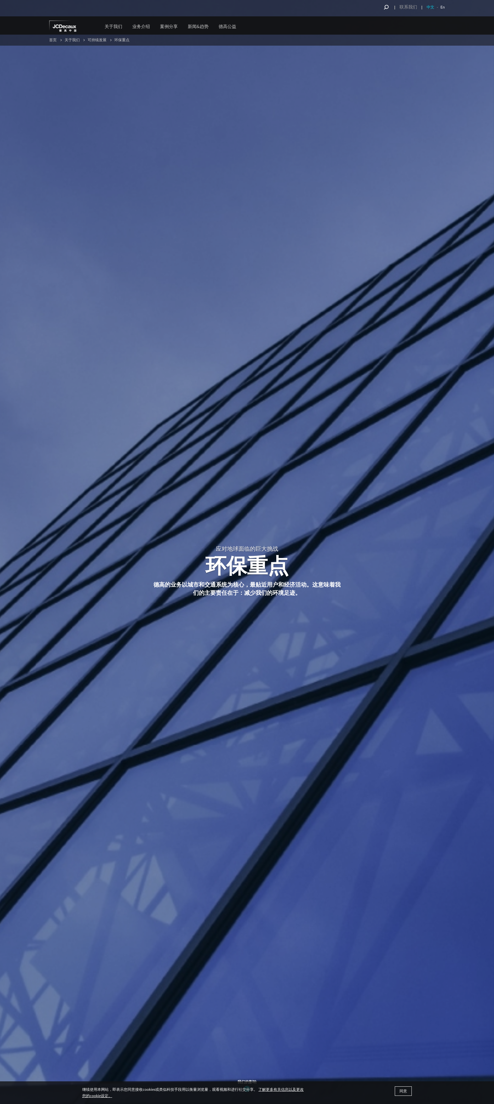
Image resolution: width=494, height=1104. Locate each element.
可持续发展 (97, 40)
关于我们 (113, 27)
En (442, 7)
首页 (53, 40)
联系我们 (408, 7)
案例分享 (169, 27)
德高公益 (227, 27)
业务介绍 (141, 27)
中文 (430, 7)
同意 (403, 1091)
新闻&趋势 (198, 27)
